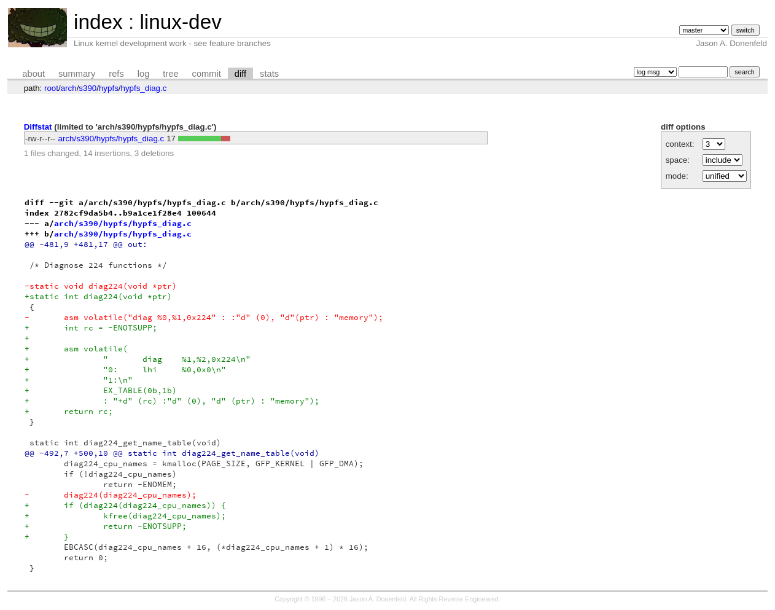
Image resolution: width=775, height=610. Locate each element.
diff (240, 74)
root (51, 88)
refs (116, 74)
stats (269, 74)
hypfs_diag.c (144, 88)
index (98, 21)
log (144, 74)
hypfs (109, 88)
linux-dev (180, 21)
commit (206, 74)
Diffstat (38, 126)
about (33, 74)
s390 (87, 88)
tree (170, 74)
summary (76, 74)
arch (69, 88)
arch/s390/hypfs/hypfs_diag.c (111, 138)
